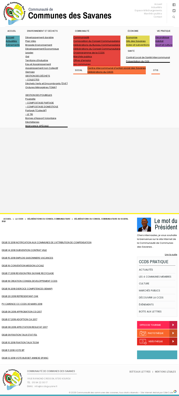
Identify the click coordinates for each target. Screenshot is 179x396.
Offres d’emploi (82, 60)
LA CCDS (19, 219)
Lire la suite (171, 254)
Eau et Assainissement (38, 64)
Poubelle (30, 99)
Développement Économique (42, 48)
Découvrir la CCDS (151, 297)
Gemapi (30, 72)
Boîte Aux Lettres (150, 311)
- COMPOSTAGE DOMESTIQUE (41, 106)
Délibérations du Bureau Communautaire (96, 45)
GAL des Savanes (136, 41)
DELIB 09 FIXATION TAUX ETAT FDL (19, 334)
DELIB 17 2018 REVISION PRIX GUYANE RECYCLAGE (28, 273)
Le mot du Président (165, 224)
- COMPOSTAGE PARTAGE (39, 102)
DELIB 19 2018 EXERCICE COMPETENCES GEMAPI (27, 288)
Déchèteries (32, 122)
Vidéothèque (151, 341)
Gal (27, 56)
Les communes (82, 64)
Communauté (82, 30)
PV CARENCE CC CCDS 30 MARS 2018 (22, 304)
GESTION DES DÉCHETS (37, 75)
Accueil (158, 4)
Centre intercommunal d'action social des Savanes (116, 68)
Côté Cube (168, 392)
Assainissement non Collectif (41, 68)
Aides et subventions (138, 45)
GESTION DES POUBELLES (38, 95)
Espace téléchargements (148, 10)
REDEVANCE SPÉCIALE (37, 126)
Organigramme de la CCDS (89, 52)
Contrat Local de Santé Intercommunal (148, 57)
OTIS (155, 70)
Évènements (13, 45)
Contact (158, 16)
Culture (144, 283)
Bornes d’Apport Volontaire (40, 118)
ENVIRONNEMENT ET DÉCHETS (42, 30)
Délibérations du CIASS (100, 72)
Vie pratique (164, 30)
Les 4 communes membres (155, 276)
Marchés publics (153, 13)
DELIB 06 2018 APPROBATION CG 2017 (22, 311)
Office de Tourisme (150, 324)
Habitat (159, 41)
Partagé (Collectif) (35, 110)
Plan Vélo (30, 41)
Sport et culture (164, 45)
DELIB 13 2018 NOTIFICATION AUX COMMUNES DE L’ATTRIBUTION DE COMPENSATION (46, 242)
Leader (29, 52)
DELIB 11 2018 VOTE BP (13, 350)
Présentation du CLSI (137, 61)
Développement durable (39, 37)
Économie (133, 30)
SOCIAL (78, 70)
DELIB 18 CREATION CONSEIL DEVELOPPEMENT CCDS (29, 281)
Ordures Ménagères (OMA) (41, 87)
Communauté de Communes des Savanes (57, 13)
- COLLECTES (32, 79)
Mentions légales (165, 371)
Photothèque (151, 333)
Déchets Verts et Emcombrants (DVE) (46, 83)
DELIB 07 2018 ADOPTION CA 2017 (19, 319)
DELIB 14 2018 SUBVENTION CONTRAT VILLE (24, 250)
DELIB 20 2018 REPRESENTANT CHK (20, 296)
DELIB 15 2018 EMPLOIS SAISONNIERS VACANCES (27, 258)
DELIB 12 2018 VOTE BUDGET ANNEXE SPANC (25, 358)
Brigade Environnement (38, 45)
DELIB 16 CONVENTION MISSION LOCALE (23, 265)
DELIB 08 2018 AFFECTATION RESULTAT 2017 (25, 327)
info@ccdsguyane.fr (46, 386)
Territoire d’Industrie (36, 60)
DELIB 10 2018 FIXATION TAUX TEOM (20, 342)
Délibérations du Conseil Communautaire (96, 48)
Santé (131, 50)
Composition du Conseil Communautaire (96, 41)
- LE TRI (29, 114)
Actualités (156, 7)
